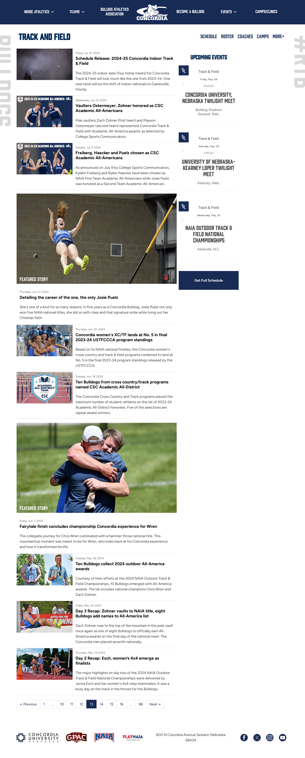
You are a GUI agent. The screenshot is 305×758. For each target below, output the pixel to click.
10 (62, 704)
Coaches (245, 36)
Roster (227, 36)
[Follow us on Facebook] (244, 738)
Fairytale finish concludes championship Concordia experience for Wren (89, 520)
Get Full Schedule (198, 281)
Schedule (208, 36)
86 (141, 704)
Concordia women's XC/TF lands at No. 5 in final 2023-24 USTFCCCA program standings (115, 337)
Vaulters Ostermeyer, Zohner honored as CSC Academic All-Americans (116, 108)
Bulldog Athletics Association (115, 11)
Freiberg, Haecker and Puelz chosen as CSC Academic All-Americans (114, 156)
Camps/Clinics (266, 11)
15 (112, 704)
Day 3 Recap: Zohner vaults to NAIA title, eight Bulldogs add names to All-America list (117, 608)
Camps (263, 36)
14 (102, 704)
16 (122, 704)
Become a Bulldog (190, 11)
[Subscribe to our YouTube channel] (282, 738)
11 (72, 704)
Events (226, 11)
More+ (278, 36)
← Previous (28, 704)
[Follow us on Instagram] (269, 738)
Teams (75, 11)
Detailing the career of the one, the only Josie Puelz (69, 297)
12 (81, 704)
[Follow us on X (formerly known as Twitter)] (256, 738)
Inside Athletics (36, 11)
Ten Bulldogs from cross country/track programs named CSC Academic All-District (114, 385)
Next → (155, 704)
